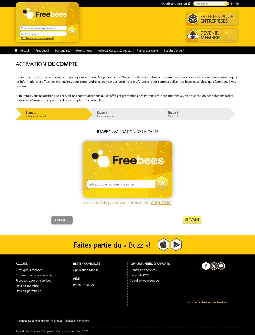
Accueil (22, 50)
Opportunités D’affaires (150, 264)
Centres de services (144, 270)
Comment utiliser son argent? (36, 275)
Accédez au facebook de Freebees (208, 302)
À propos (56, 320)
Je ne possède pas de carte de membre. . (127, 202)
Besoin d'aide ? (174, 50)
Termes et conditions (77, 320)
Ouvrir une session (174, 3)
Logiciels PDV (140, 275)
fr (232, 3)
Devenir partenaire (28, 291)
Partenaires (62, 50)
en (237, 3)
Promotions (84, 50)
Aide (76, 278)
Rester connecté (87, 264)
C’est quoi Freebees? (30, 270)
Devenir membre (27, 286)
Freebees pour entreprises (33, 280)
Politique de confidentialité (33, 320)
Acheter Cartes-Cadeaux (114, 50)
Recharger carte (147, 50)
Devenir (211, 35)
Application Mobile (86, 270)
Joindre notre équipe (145, 280)
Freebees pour (212, 18)
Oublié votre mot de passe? (37, 38)
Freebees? (42, 50)
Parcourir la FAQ (84, 285)
